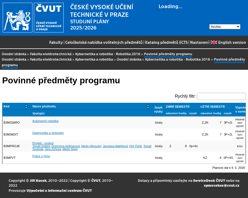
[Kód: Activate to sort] (16, 106)
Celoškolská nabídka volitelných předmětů (104, 42)
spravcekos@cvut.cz (221, 185)
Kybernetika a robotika (94, 59)
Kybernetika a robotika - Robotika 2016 (107, 54)
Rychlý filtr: (185, 96)
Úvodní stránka (14, 54)
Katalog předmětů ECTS (166, 42)
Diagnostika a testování (48, 132)
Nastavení (199, 42)
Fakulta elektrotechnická (50, 54)
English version (228, 42)
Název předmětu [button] (44, 106)
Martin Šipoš (69, 149)
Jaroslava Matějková (115, 146)
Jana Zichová (53, 149)
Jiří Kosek (38, 180)
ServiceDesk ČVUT (209, 180)
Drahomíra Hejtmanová (65, 146)
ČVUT (95, 180)
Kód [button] (6, 106)
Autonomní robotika (45, 121)
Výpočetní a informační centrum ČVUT (59, 190)
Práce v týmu (41, 156)
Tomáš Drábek (41, 146)
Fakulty (56, 42)
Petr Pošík (135, 146)
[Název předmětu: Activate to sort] (92, 106)
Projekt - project (43, 143)
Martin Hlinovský (91, 146)
